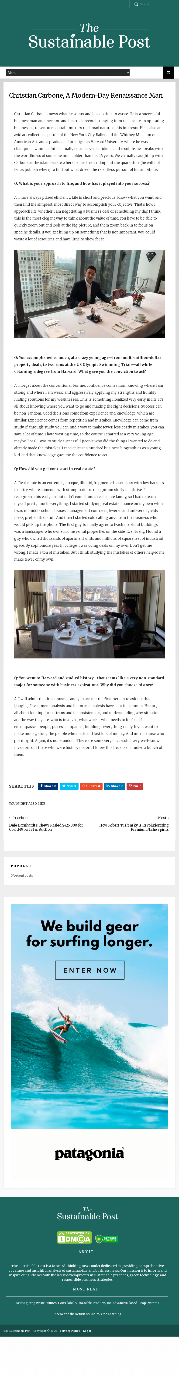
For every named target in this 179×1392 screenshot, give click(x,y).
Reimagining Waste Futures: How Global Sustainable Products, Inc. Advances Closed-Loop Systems (87, 1359)
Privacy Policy (70, 1386)
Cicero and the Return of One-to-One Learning (87, 1370)
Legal (87, 1386)
